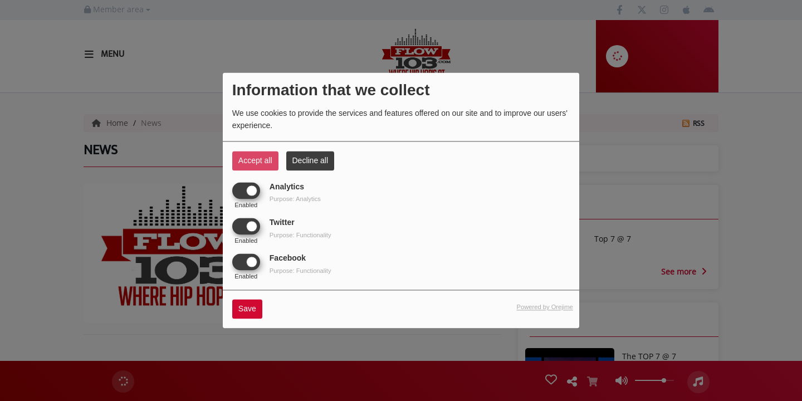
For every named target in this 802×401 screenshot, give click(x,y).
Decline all (310, 160)
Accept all (255, 160)
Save (247, 309)
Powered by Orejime (544, 307)
